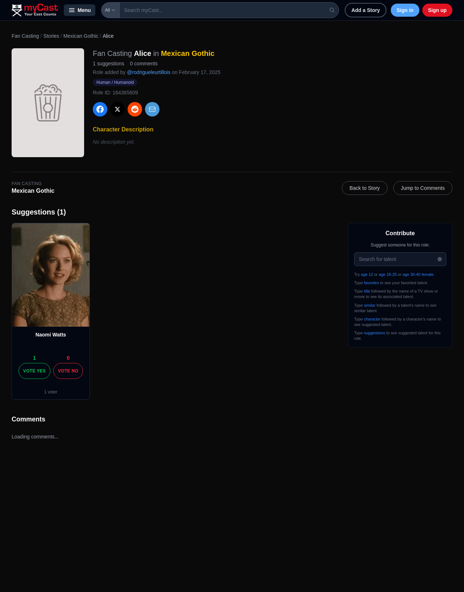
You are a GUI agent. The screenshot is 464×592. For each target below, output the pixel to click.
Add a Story (365, 10)
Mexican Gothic (80, 36)
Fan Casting (25, 36)
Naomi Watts (51, 335)
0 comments (143, 63)
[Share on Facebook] (100, 109)
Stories (51, 36)
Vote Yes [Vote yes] (34, 370)
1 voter (51, 392)
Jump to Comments (423, 188)
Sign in (405, 10)
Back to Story (364, 188)
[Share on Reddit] (135, 109)
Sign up (437, 10)
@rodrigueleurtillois (148, 72)
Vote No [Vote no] (68, 370)
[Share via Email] (152, 109)
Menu (79, 10)
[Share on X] (117, 109)
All (110, 10)
